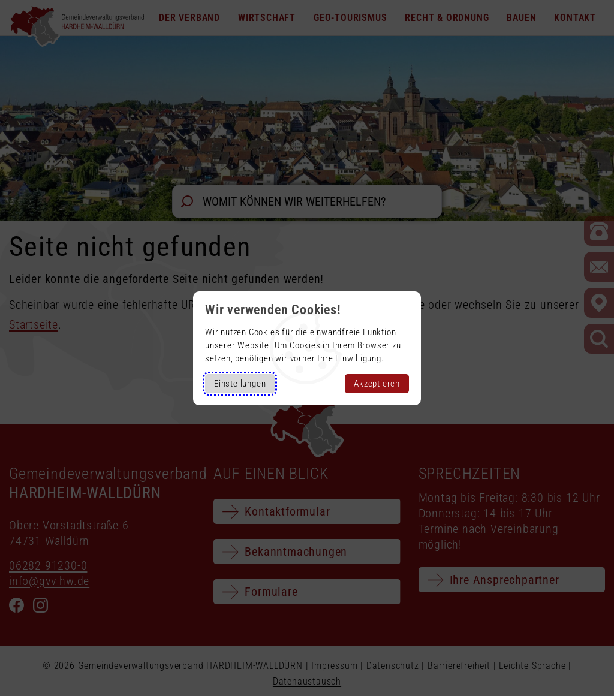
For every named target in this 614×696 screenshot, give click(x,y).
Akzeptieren (377, 383)
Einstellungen (240, 383)
